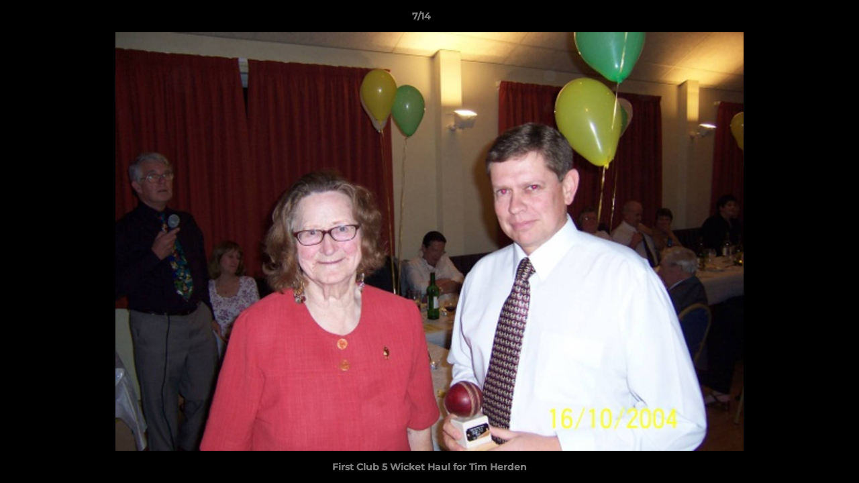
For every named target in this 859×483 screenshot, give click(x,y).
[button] (803, 19)
